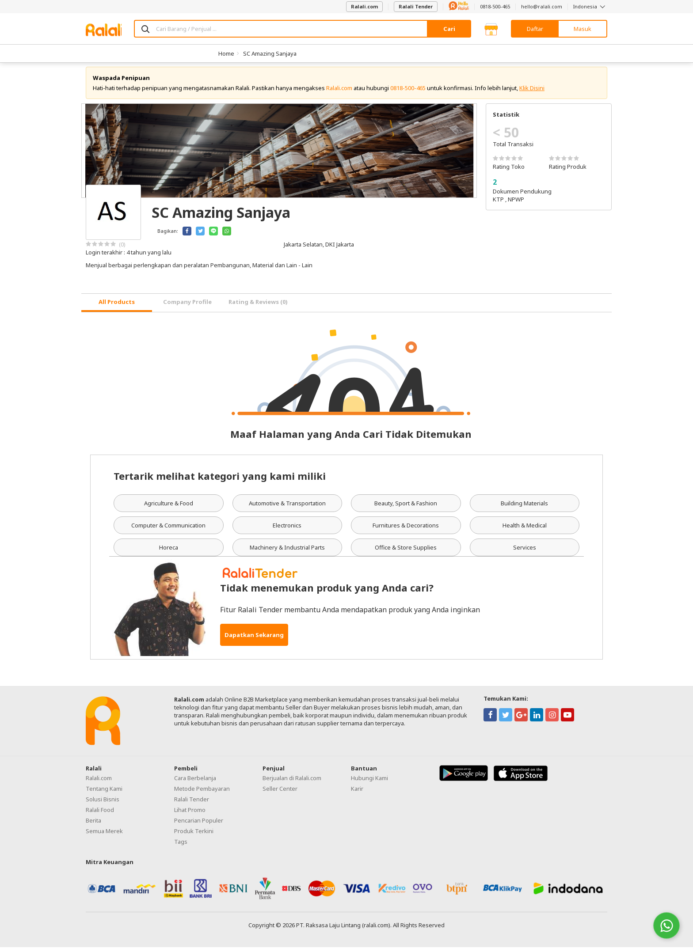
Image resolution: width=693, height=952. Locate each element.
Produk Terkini (193, 836)
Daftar (535, 29)
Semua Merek (104, 836)
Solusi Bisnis (102, 804)
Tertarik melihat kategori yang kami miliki (220, 480)
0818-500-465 (495, 6)
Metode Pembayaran (202, 793)
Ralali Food (100, 815)
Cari (449, 29)
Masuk (582, 29)
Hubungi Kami (369, 783)
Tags (180, 846)
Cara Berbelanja (195, 783)
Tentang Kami (104, 793)
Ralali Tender (416, 6)
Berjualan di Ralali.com (292, 783)
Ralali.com (364, 6)
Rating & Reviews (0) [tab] (258, 307)
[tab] (116, 308)
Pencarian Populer (198, 825)
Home (226, 53)
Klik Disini (531, 93)
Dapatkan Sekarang (254, 640)
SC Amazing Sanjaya (270, 53)
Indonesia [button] (590, 6)
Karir (357, 793)
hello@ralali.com (541, 6)
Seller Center (280, 793)
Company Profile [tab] (187, 307)
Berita (93, 825)
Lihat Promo (190, 815)
